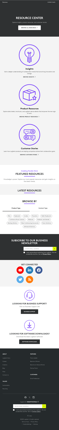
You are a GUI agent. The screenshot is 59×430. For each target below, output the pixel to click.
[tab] (16, 207)
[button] (6, 6)
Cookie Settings (27, 424)
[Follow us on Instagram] (34, 397)
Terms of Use (25, 421)
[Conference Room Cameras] (17, 219)
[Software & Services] (29, 226)
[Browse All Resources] (29, 27)
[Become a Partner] (35, 361)
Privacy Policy (34, 421)
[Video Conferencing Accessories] (30, 223)
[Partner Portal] (34, 368)
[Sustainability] (6, 385)
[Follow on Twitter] (30, 397)
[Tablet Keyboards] (46, 216)
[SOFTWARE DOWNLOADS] (29, 341)
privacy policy (36, 411)
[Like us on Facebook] (25, 397)
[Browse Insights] (29, 77)
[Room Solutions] (46, 223)
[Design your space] (39, 6)
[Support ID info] (38, 402)
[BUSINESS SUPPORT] (29, 311)
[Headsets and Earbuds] (43, 219)
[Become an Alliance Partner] (37, 365)
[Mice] (9, 216)
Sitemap (35, 424)
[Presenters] (35, 216)
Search (53, 2)
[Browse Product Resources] (29, 116)
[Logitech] (11, 2)
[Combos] (26, 216)
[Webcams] (31, 219)
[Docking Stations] (13, 223)
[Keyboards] (17, 216)
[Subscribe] (54, 249)
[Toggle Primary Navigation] (57, 2)
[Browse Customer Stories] (29, 154)
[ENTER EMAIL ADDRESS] (38, 249)
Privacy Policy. (47, 254)
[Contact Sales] (51, 6)
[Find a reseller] (33, 358)
